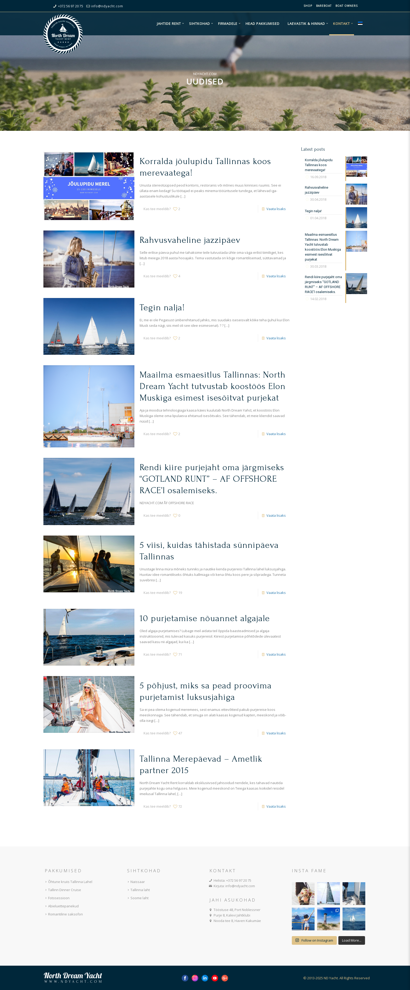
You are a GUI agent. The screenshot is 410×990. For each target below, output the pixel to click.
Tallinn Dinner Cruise (62, 889)
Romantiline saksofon (63, 914)
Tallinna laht (138, 889)
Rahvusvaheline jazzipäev (190, 240)
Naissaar (135, 881)
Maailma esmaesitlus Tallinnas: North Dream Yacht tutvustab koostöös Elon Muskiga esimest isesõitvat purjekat (213, 386)
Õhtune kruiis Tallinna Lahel (67, 881)
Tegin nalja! (162, 307)
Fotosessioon (56, 898)
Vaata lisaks (276, 208)
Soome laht (137, 898)
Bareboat (324, 6)
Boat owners (346, 6)
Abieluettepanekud (61, 906)
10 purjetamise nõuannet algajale (205, 618)
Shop (308, 6)
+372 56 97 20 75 (70, 6)
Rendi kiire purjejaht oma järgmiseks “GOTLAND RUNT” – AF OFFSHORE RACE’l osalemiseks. (212, 479)
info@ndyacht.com (107, 6)
